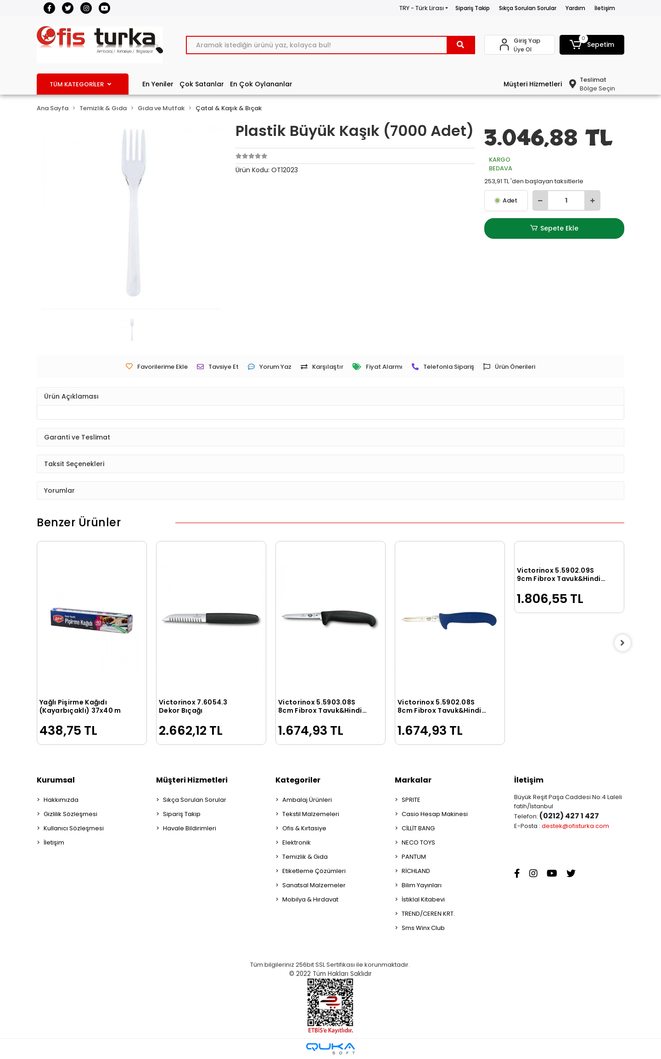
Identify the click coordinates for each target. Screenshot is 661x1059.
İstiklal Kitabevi (423, 899)
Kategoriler (297, 780)
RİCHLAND (416, 871)
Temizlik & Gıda (305, 856)
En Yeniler (158, 84)
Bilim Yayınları (422, 885)
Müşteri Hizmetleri (533, 84)
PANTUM (414, 856)
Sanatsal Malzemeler (314, 885)
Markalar (413, 780)
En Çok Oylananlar (261, 84)
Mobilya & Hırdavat (310, 899)
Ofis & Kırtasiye (304, 828)
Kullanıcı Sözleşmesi (74, 828)
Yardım (575, 8)
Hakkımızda (61, 799)
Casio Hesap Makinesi (435, 814)
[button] (592, 45)
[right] (624, 643)
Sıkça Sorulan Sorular (527, 8)
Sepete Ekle (554, 228)
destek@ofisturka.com (575, 826)
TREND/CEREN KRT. (428, 913)
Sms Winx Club (423, 928)
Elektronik (296, 842)
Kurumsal (56, 780)
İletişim (604, 8)
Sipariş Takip (472, 8)
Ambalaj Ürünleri (307, 799)
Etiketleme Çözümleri (314, 871)
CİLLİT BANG (418, 828)
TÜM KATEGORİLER (80, 84)
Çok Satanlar (201, 84)
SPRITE (411, 799)
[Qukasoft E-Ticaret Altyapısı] (330, 1048)
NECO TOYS (418, 842)
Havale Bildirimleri (189, 828)
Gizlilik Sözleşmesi (70, 814)
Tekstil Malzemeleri (310, 814)
